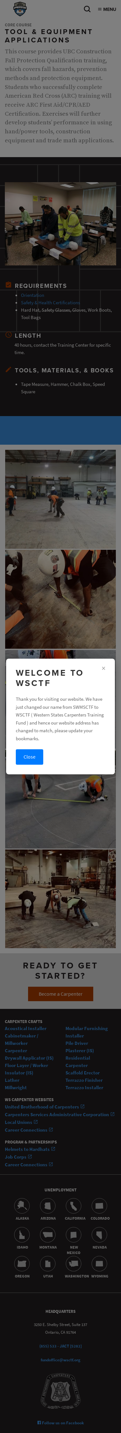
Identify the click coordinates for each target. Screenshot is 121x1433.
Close (29, 756)
